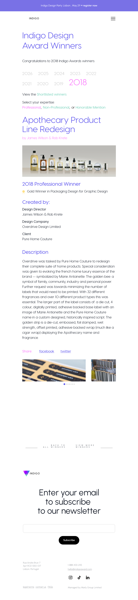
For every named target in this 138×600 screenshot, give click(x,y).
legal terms (28, 587)
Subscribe (69, 540)
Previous (20, 424)
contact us (41, 587)
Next (118, 424)
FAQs (50, 587)
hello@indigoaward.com (80, 569)
